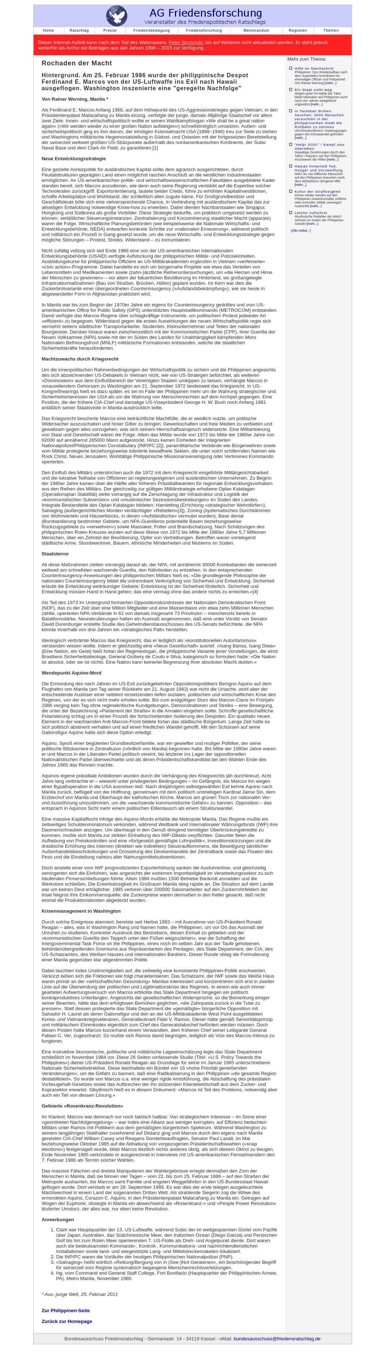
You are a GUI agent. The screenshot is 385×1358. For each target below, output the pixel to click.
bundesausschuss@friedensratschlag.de (277, 1338)
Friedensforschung (204, 30)
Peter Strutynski (186, 42)
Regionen (298, 30)
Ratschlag (79, 30)
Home (48, 30)
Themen (331, 30)
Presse (110, 30)
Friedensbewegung (151, 30)
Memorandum (257, 30)
